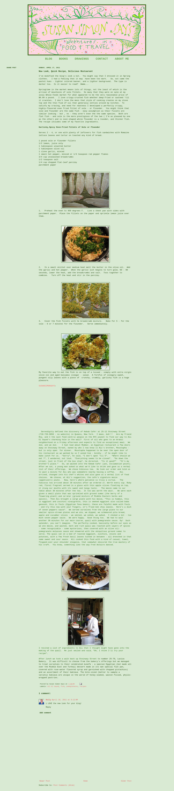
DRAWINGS (82, 59)
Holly (48, 700)
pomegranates (72, 686)
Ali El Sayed (53, 686)
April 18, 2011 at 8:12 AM (65, 700)
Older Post (126, 781)
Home (85, 781)
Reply (48, 707)
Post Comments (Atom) (64, 785)
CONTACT (102, 59)
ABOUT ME (122, 59)
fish (63, 686)
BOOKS (63, 59)
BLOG (48, 59)
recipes (83, 686)
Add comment (45, 713)
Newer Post (44, 781)
